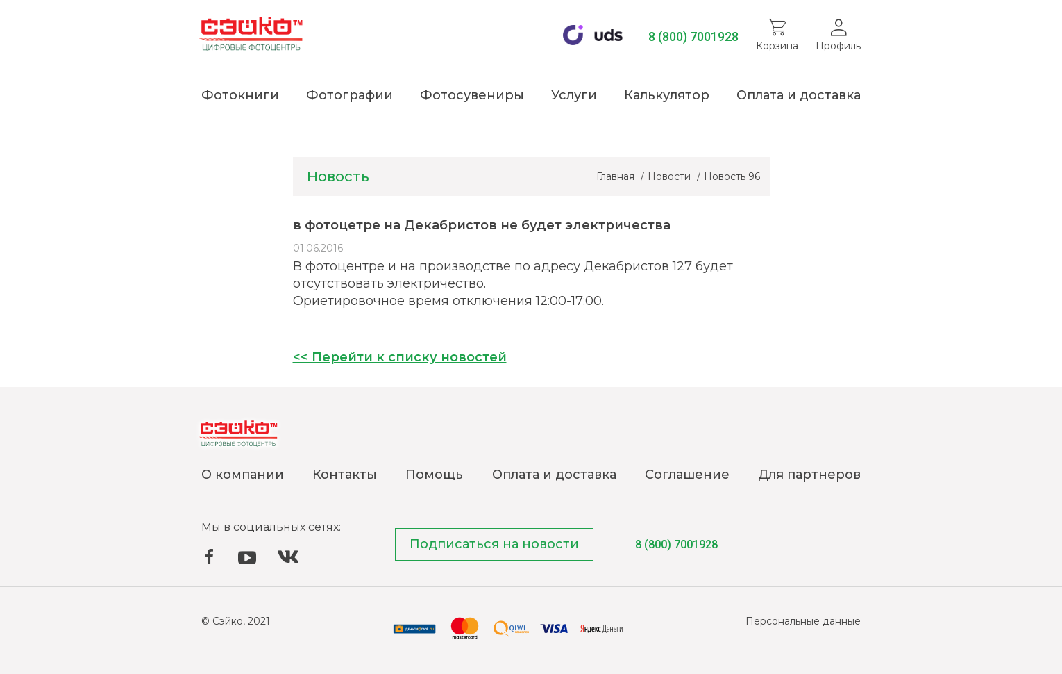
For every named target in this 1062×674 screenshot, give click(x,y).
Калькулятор (666, 95)
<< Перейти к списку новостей (400, 357)
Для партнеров (809, 474)
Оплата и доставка (798, 95)
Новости (670, 176)
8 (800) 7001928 (693, 36)
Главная (616, 176)
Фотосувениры (472, 95)
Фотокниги (240, 95)
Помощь (434, 474)
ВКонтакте (288, 557)
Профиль (838, 46)
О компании (242, 474)
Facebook (209, 556)
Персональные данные (803, 621)
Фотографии (349, 95)
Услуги (574, 95)
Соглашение (687, 474)
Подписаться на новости (494, 544)
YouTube (247, 558)
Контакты (344, 474)
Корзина (777, 46)
